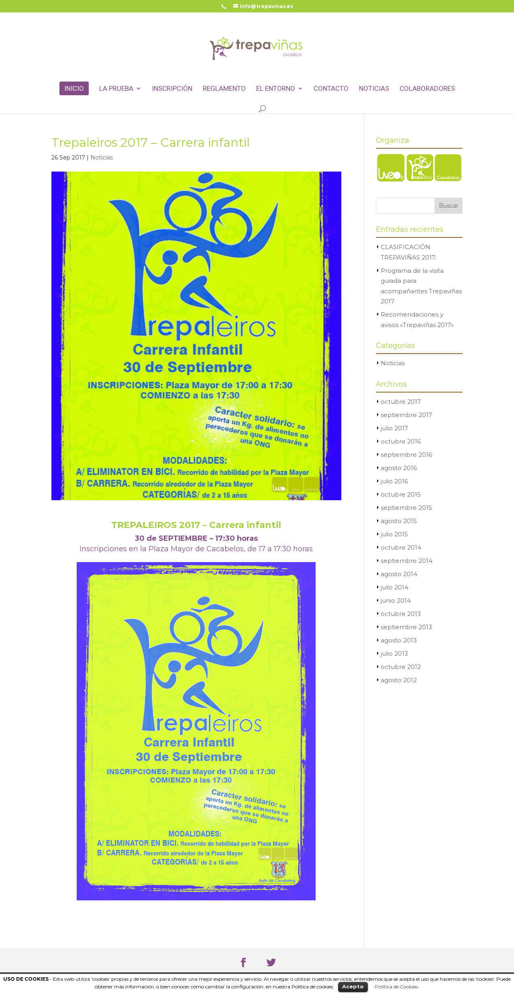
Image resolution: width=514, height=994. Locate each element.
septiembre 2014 (406, 560)
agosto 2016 (399, 468)
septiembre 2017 (406, 415)
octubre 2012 (401, 667)
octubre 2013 (401, 614)
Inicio (74, 88)
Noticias (374, 89)
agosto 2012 (399, 680)
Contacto (331, 89)
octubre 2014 (401, 547)
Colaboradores (427, 89)
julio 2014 (394, 587)
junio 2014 (396, 600)
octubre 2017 (401, 401)
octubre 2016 (401, 441)
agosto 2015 (399, 521)
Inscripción (172, 89)
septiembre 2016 (406, 454)
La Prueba (116, 89)
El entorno (275, 89)
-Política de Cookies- (396, 987)
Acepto (353, 986)
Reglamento (224, 89)
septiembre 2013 (406, 627)
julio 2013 (394, 653)
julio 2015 (394, 534)
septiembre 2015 (406, 507)
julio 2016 (394, 481)
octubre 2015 (401, 494)
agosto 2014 (399, 574)
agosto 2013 (399, 640)
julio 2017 (394, 428)
